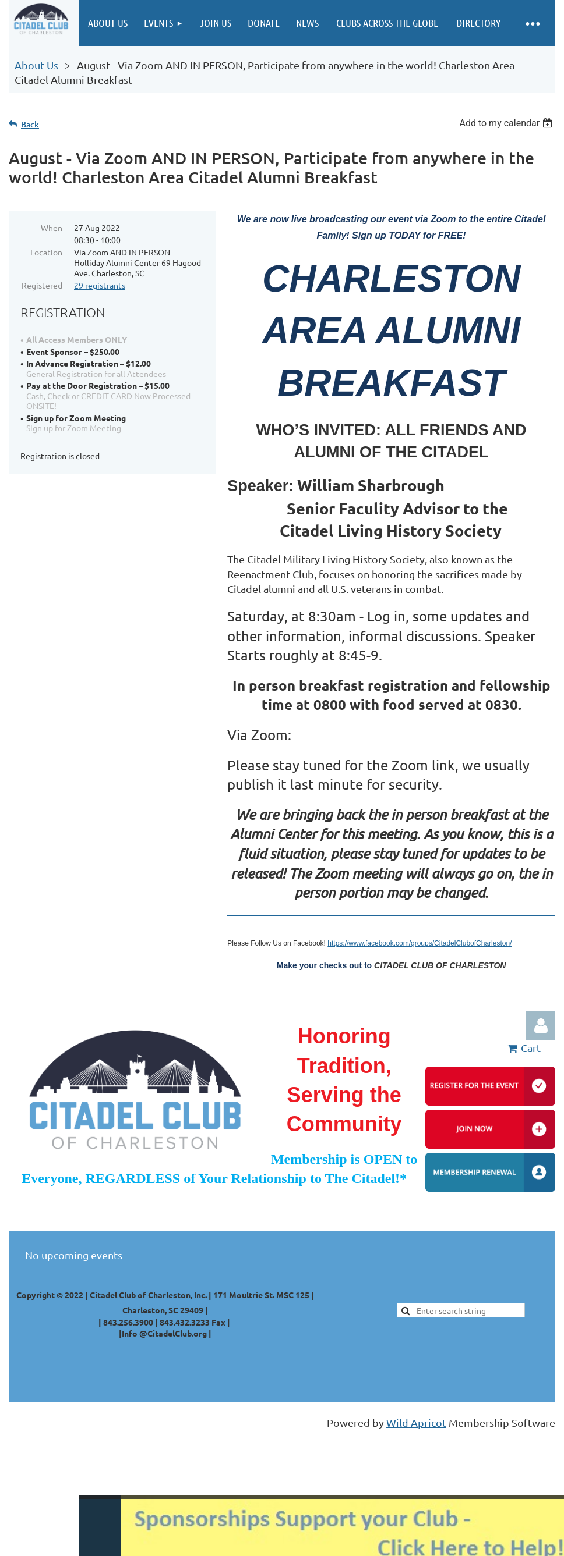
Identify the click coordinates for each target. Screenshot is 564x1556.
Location (46, 252)
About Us (36, 65)
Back (30, 124)
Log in (540, 1025)
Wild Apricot (416, 1422)
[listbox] (507, 123)
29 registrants (99, 285)
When (51, 227)
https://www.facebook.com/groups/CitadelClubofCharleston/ (419, 943)
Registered (42, 285)
